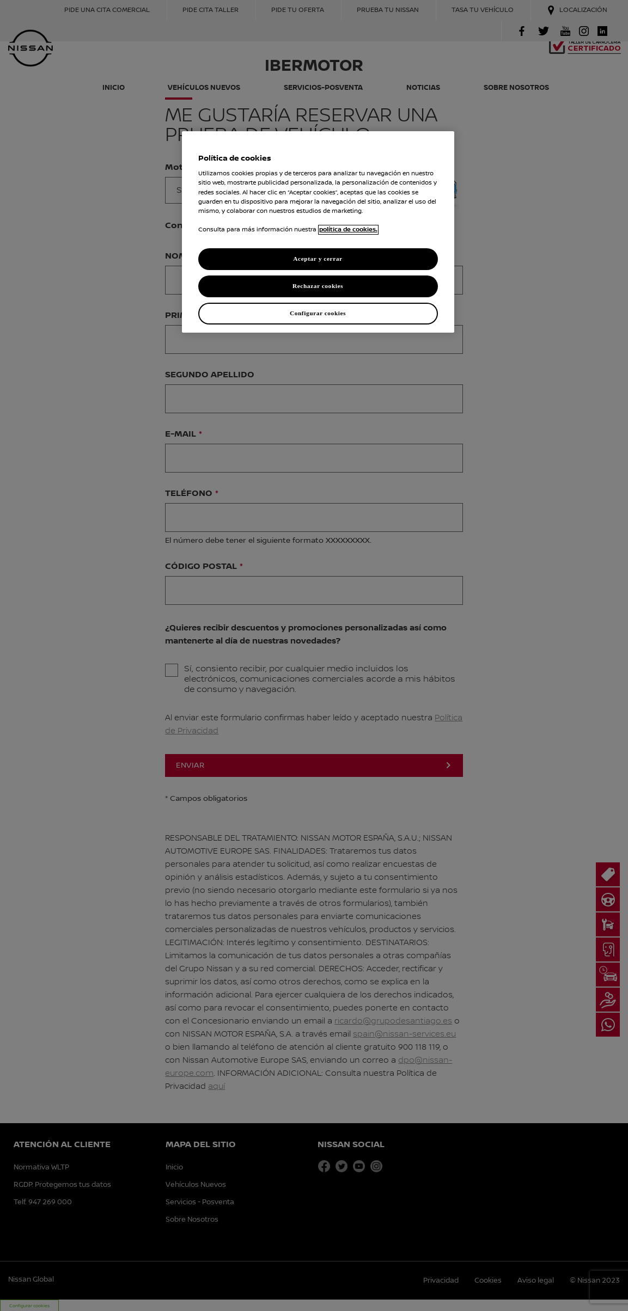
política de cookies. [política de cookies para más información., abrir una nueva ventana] (348, 230)
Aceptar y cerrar (317, 258)
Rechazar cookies (317, 286)
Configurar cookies (318, 313)
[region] (318, 232)
